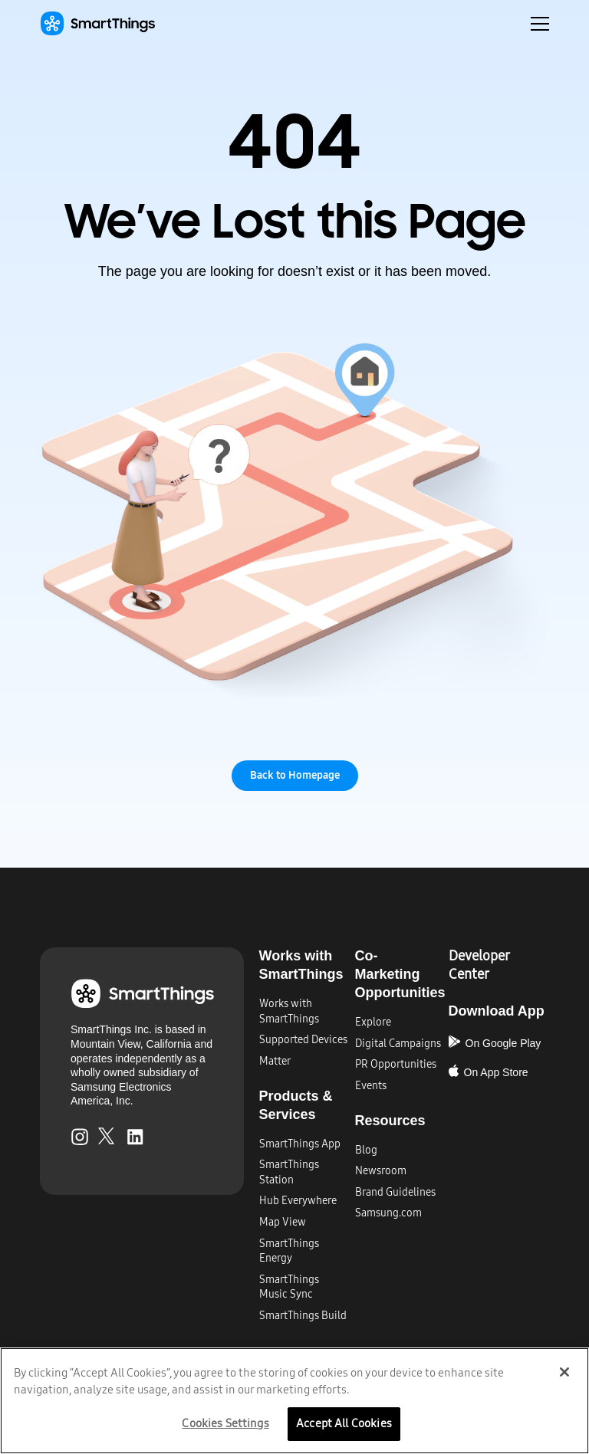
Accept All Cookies (344, 1422)
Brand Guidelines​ (395, 1192)
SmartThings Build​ (303, 1315)
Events (371, 1085)
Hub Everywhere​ (298, 1200)
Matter (275, 1061)
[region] (294, 1400)
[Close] (564, 1372)
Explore (373, 1022)
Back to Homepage (295, 775)
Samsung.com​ (388, 1212)
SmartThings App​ (300, 1143)
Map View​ (282, 1222)
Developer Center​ (479, 965)
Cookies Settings (225, 1422)
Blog (366, 1150)
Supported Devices (303, 1039)
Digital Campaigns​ (398, 1043)
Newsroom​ (380, 1170)
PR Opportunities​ (395, 1064)
